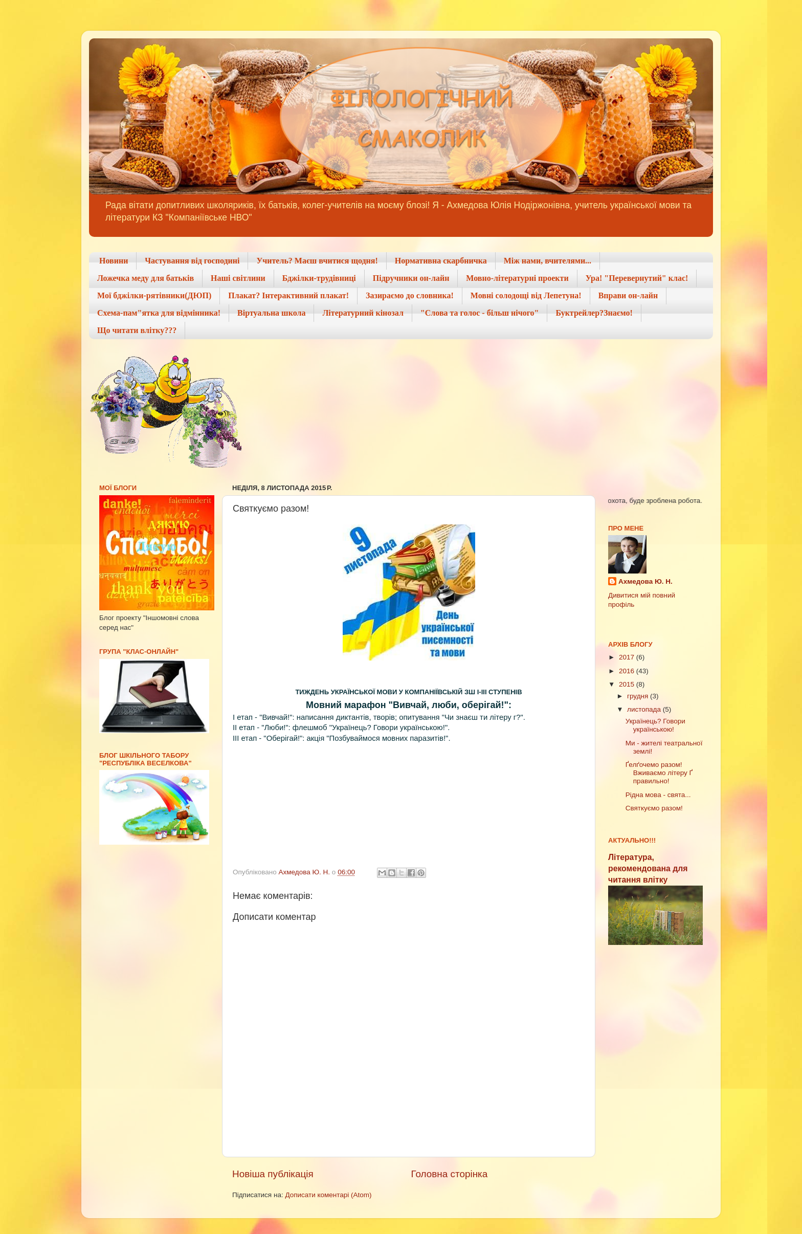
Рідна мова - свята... (658, 795)
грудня (638, 696)
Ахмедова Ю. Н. (645, 581)
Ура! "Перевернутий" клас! (637, 278)
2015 (627, 684)
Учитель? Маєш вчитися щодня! (316, 260)
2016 (627, 671)
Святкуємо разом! (654, 808)
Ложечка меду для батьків (145, 278)
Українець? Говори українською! (655, 725)
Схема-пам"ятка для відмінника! (158, 312)
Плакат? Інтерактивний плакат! (288, 295)
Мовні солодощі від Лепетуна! (526, 295)
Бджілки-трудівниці (319, 278)
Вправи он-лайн (628, 295)
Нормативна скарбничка (441, 260)
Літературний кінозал (362, 312)
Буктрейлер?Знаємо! (593, 312)
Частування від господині (192, 260)
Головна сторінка (449, 1174)
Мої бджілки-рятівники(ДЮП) (154, 295)
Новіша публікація (273, 1174)
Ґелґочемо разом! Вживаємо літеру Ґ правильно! (659, 773)
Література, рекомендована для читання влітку (647, 868)
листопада (645, 709)
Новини (113, 260)
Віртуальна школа (271, 312)
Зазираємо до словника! (410, 295)
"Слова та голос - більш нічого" (479, 312)
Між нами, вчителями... (547, 260)
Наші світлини (238, 278)
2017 (627, 657)
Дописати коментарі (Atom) (328, 1195)
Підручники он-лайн (411, 278)
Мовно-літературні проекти (517, 278)
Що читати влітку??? (136, 330)
